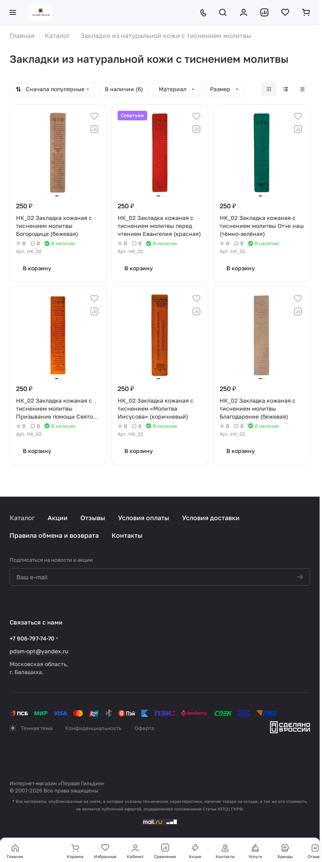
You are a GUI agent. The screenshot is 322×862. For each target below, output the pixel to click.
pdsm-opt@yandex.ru (39, 651)
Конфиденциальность (93, 728)
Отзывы (92, 518)
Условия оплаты (143, 518)
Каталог (22, 518)
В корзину (37, 268)
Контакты (127, 535)
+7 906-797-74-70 (32, 638)
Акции (58, 518)
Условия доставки (211, 518)
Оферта (144, 728)
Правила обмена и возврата (54, 535)
